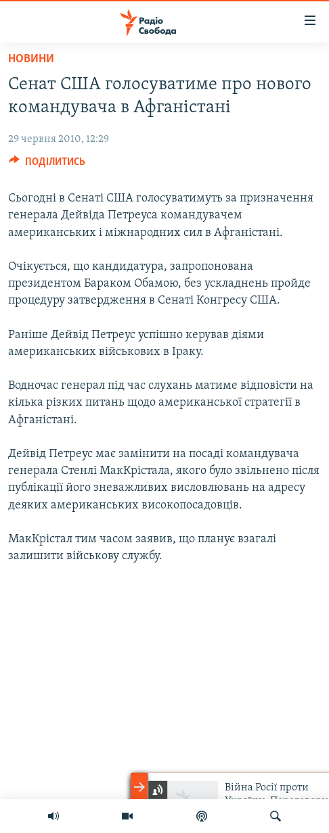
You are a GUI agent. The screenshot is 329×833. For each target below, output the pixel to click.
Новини (31, 59)
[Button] (47, 165)
